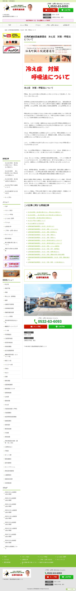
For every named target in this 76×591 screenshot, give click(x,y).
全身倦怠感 (8, 483)
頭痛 (6, 376)
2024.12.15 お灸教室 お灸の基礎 (11, 529)
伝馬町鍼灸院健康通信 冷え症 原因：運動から (42, 234)
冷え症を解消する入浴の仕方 (36, 223)
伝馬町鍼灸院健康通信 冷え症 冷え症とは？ (41, 226)
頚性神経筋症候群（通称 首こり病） (11, 442)
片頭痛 (7, 432)
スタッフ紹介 (9, 210)
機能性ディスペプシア (11, 326)
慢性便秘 (7, 380)
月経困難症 (8, 412)
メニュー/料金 (24, 25)
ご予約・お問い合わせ (52, 25)
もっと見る (8, 197)
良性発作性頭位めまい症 (11, 321)
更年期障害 (8, 463)
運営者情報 (8, 238)
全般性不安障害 (9, 304)
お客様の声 (66, 25)
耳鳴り (7, 368)
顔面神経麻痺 (9, 384)
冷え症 (7, 404)
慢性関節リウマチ (10, 388)
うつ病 (7, 330)
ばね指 (7, 396)
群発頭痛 (7, 436)
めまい (7, 372)
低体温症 (7, 424)
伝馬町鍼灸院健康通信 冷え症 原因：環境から (42, 237)
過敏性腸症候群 (9, 312)
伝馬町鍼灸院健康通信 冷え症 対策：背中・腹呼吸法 (43, 249)
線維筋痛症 (8, 420)
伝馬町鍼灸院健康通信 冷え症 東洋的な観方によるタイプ (45, 243)
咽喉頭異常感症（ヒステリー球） (11, 355)
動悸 (6, 300)
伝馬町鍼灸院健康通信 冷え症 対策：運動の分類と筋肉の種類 (46, 254)
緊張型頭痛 (8, 428)
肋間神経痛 (8, 392)
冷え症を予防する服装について (36, 220)
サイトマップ (9, 234)
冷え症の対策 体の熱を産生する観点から (40, 218)
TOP (9, 25)
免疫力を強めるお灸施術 (11, 249)
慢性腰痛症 (8, 459)
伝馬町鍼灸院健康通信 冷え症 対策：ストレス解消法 (43, 246)
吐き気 (7, 284)
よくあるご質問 (9, 218)
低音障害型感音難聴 (10, 416)
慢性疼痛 (7, 400)
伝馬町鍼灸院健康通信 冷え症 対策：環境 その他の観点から (46, 262)
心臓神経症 (8, 475)
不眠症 (7, 451)
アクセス (38, 25)
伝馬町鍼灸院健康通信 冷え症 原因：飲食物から (42, 232)
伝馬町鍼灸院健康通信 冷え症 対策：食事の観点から (43, 251)
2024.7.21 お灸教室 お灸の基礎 (11, 535)
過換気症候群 (9, 479)
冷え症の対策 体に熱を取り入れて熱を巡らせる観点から (45, 215)
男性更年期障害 (9, 471)
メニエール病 (9, 364)
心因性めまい (9, 447)
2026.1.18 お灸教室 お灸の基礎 (11, 505)
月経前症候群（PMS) (11, 408)
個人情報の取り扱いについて (11, 243)
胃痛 (6, 292)
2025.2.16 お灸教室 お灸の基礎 (11, 523)
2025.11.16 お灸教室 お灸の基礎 (11, 517)
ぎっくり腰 (8, 455)
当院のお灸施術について (11, 547)
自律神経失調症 (9, 308)
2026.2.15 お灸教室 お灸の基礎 (11, 499)
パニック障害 (9, 316)
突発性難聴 (8, 346)
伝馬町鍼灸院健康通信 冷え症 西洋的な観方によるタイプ (45, 240)
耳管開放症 (8, 334)
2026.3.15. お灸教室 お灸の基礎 (11, 493)
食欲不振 (7, 288)
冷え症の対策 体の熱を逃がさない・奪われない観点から (44, 212)
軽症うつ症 (8, 360)
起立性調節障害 (9, 350)
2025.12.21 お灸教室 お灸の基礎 (11, 511)
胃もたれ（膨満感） (10, 296)
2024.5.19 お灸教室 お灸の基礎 (11, 541)
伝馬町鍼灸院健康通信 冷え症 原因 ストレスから (43, 229)
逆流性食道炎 (9, 342)
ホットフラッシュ (10, 467)
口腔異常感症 (9, 338)
